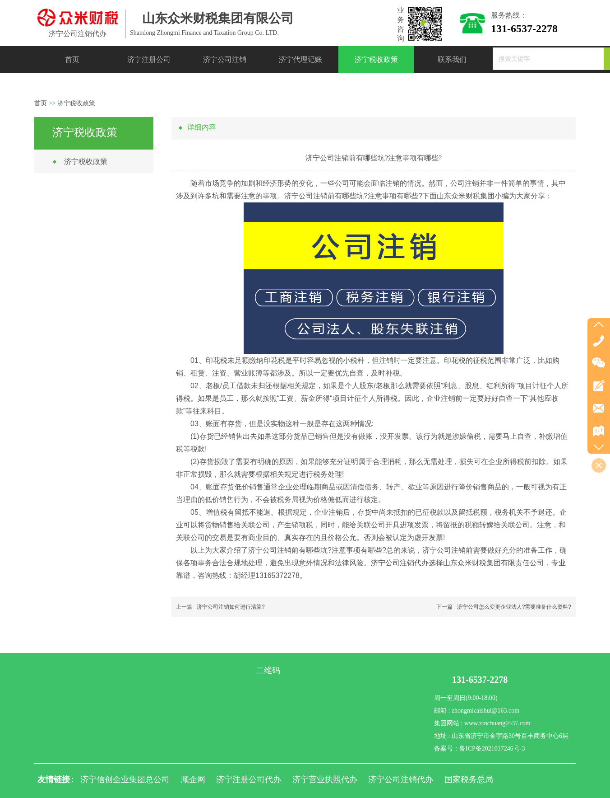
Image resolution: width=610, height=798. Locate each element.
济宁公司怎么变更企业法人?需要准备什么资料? (514, 607)
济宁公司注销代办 (400, 563)
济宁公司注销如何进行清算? (231, 607)
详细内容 (201, 127)
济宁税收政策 (76, 103)
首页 (40, 103)
